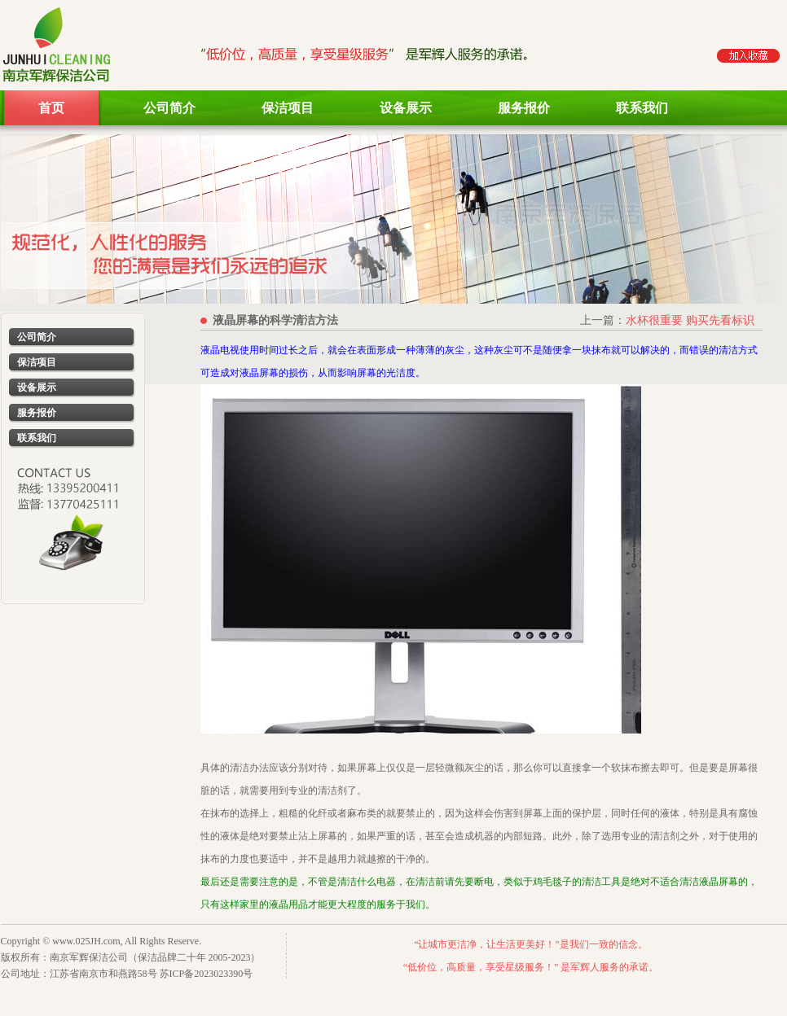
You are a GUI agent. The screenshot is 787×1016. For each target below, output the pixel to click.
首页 (51, 108)
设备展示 (406, 108)
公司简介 (169, 108)
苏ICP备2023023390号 (206, 973)
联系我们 (642, 108)
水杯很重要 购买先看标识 (690, 320)
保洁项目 (288, 108)
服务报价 (524, 108)
